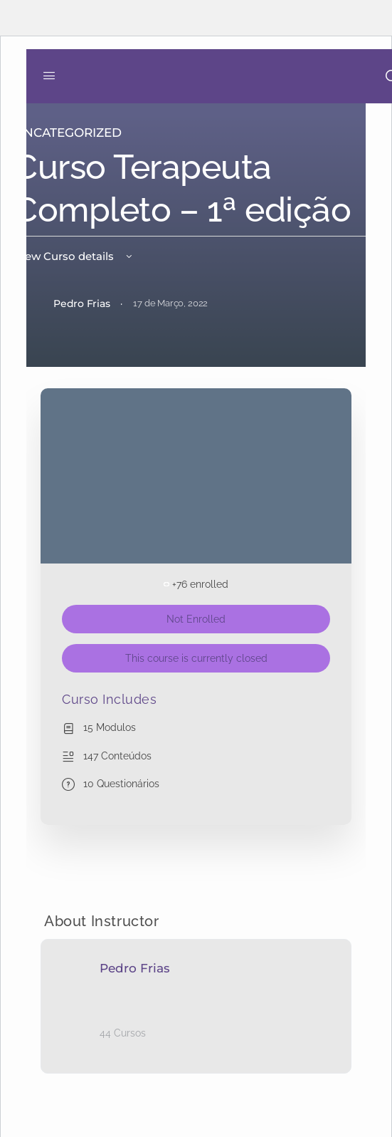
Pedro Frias (135, 968)
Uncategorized (68, 132)
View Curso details (74, 256)
